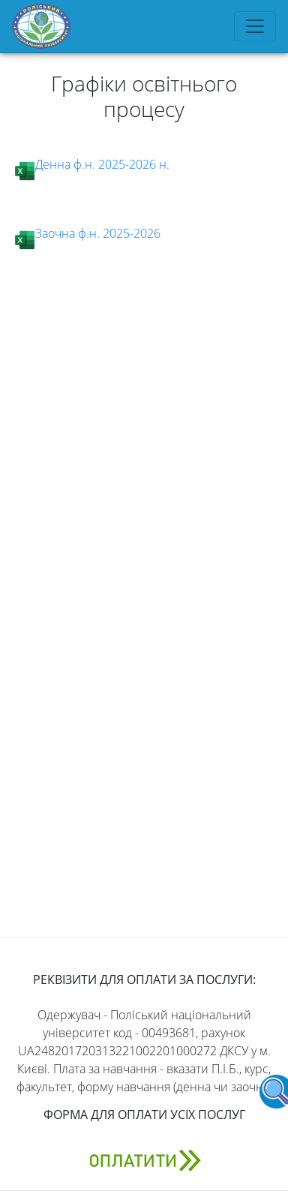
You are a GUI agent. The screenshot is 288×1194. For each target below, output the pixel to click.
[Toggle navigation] (255, 26)
